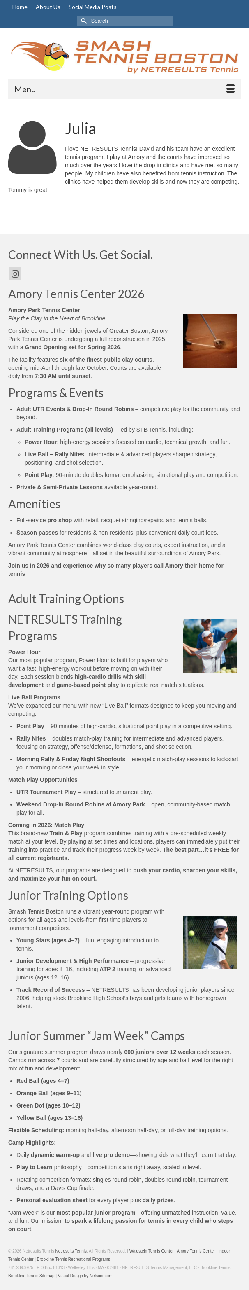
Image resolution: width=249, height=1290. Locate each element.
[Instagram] (15, 273)
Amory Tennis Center (196, 1251)
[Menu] (124, 89)
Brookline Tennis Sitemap (31, 1276)
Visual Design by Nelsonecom (85, 1276)
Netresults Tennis (71, 1251)
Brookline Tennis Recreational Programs (73, 1259)
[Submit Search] (83, 21)
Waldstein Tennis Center (151, 1251)
